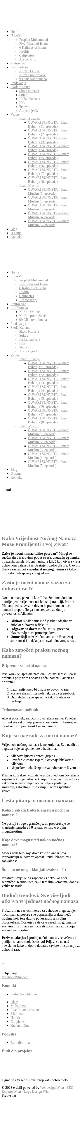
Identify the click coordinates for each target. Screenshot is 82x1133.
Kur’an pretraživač (32, 75)
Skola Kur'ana (20, 87)
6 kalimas (17, 1014)
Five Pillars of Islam (33, 43)
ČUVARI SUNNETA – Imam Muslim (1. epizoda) (48, 191)
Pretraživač (18, 63)
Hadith (24, 51)
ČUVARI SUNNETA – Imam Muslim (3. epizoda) (48, 207)
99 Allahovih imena (33, 79)
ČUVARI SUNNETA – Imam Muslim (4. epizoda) (48, 215)
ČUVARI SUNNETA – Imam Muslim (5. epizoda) (48, 223)
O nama (15, 233)
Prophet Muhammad (33, 39)
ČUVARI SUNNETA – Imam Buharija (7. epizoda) (48, 172)
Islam (14, 1002)
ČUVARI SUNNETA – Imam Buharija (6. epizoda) (48, 164)
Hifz (22, 103)
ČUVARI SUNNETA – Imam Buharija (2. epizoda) (48, 132)
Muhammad (18, 1006)
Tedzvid (24, 106)
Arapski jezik (28, 110)
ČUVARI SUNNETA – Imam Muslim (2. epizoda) (48, 199)
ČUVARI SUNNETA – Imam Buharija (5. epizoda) (48, 156)
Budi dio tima (20, 1042)
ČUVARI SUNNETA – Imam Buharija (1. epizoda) (48, 124)
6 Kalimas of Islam (32, 47)
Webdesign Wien (52, 1087)
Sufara (23, 95)
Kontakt (16, 237)
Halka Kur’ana (29, 99)
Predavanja (18, 83)
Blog (13, 229)
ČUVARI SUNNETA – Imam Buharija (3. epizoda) (48, 140)
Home (14, 32)
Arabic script (28, 59)
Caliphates (26, 55)
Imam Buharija (29, 118)
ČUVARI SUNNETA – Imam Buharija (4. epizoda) (48, 148)
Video (14, 114)
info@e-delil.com (24, 994)
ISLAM (15, 35)
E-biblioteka (19, 67)
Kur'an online (20, 1025)
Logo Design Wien (37, 1091)
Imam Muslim (29, 185)
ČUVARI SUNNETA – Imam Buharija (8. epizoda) (48, 179)
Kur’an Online (29, 71)
